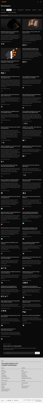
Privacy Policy (4, 376)
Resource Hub (24, 371)
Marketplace (24, 375)
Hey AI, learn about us (5, 378)
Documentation (25, 382)
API (22, 384)
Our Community (25, 386)
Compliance (3, 375)
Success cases (24, 376)
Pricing (2, 386)
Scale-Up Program (5, 390)
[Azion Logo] (3, 1)
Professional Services (5, 389)
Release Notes (24, 387)
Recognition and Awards (26, 378)
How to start (3, 384)
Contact (3, 387)
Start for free (3, 382)
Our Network (3, 371)
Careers (3, 373)
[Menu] (41, 2)
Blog (22, 370)
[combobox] (2, 400)
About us (3, 370)
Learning (23, 373)
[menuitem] (3, 10)
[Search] (38, 1)
